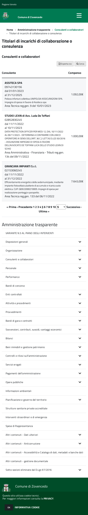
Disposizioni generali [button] (17, 242)
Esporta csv (65, 63)
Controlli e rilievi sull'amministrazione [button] (26, 356)
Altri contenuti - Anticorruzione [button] (23, 443)
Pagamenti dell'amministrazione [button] (23, 373)
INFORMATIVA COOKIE (27, 507)
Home (10, 30)
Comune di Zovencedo (30, 17)
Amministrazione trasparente (34, 30)
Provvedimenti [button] (13, 312)
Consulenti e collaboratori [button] (19, 259)
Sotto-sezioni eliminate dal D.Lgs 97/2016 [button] (29, 470)
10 (54, 207)
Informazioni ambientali (18, 391)
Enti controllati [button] (14, 294)
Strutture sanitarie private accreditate (26, 408)
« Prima (11, 207)
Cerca (80, 63)
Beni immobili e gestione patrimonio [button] (25, 347)
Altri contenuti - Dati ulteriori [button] (22, 435)
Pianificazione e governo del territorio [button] (26, 400)
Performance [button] (13, 277)
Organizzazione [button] (14, 250)
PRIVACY (48, 498)
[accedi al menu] (79, 15)
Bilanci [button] (9, 338)
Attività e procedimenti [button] (18, 303)
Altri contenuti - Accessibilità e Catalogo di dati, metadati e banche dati (44, 452)
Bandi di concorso (15, 286)
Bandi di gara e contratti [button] (19, 321)
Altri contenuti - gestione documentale (27, 461)
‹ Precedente (24, 207)
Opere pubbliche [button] (14, 382)
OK (9, 507)
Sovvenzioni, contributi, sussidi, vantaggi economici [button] (34, 329)
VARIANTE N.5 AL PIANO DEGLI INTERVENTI (30, 233)
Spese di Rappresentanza (19, 426)
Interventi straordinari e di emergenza (26, 417)
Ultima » (44, 211)
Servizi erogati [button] (13, 364)
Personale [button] (11, 268)
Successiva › (73, 207)
